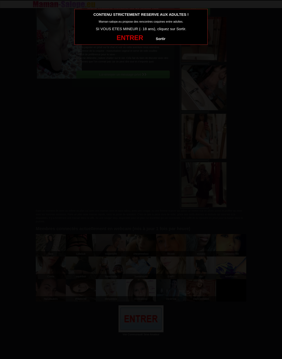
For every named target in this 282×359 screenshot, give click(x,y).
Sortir (160, 39)
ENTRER (130, 37)
